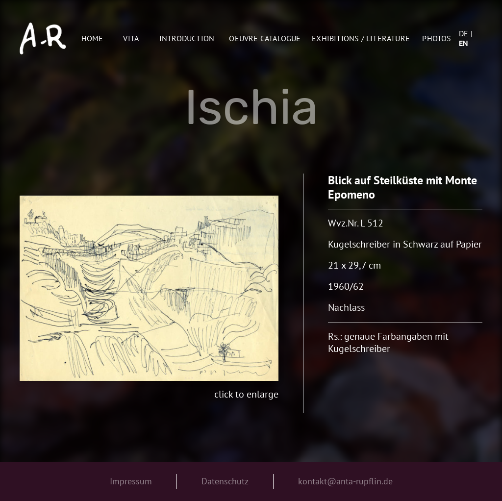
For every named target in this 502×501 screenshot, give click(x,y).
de (463, 33)
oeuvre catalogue (265, 38)
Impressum (131, 481)
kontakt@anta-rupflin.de (345, 481)
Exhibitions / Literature (361, 38)
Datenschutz (225, 481)
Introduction (186, 38)
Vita (131, 38)
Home (92, 38)
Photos (436, 38)
